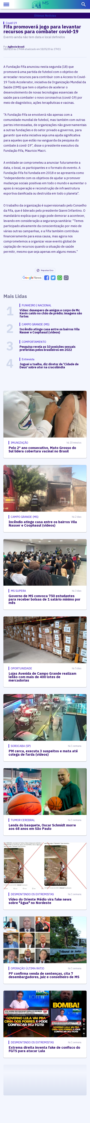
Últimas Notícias (45, 15)
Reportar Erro (45, 270)
